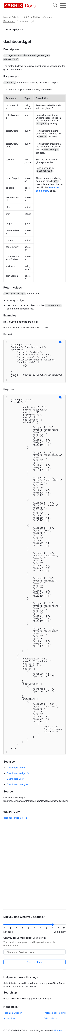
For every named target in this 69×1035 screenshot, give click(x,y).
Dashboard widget (16, 854)
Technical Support (12, 1015)
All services (9, 1020)
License (58, 1032)
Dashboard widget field (19, 860)
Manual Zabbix (11, 17)
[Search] (55, 5)
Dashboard (9, 21)
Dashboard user (15, 866)
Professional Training (55, 1015)
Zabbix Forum (51, 1020)
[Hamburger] (63, 5)
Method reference (42, 17)
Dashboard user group (18, 871)
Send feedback (34, 964)
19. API (26, 17)
